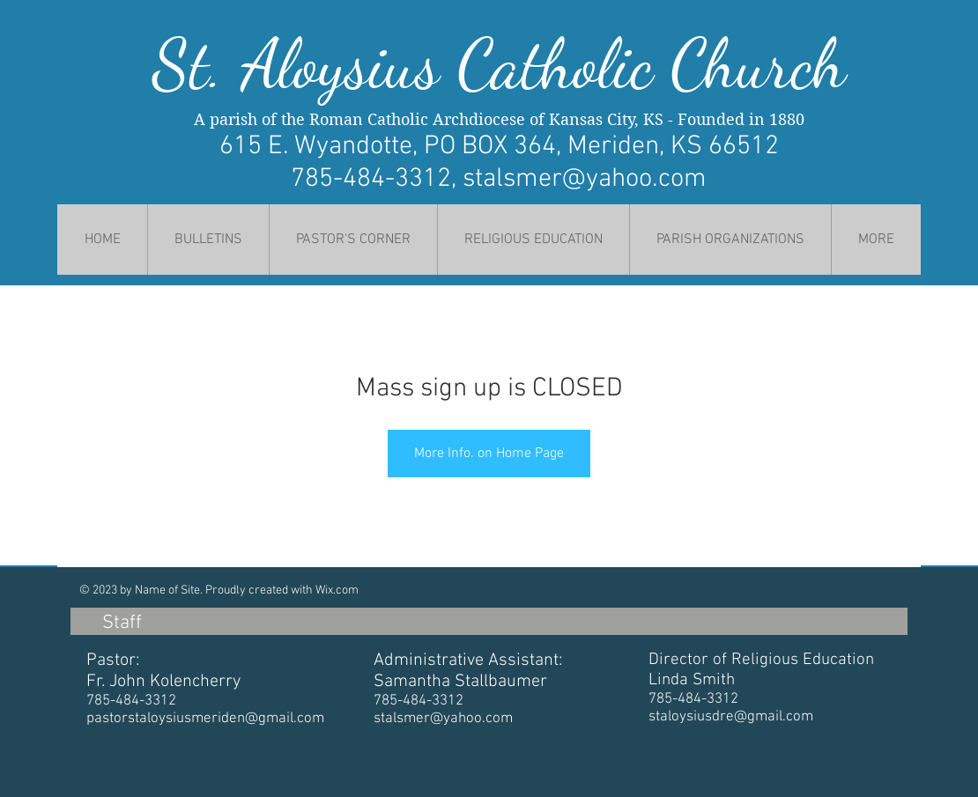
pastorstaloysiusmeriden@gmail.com (205, 718)
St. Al (223, 64)
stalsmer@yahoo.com (585, 179)
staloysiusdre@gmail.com (730, 717)
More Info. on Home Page (489, 453)
